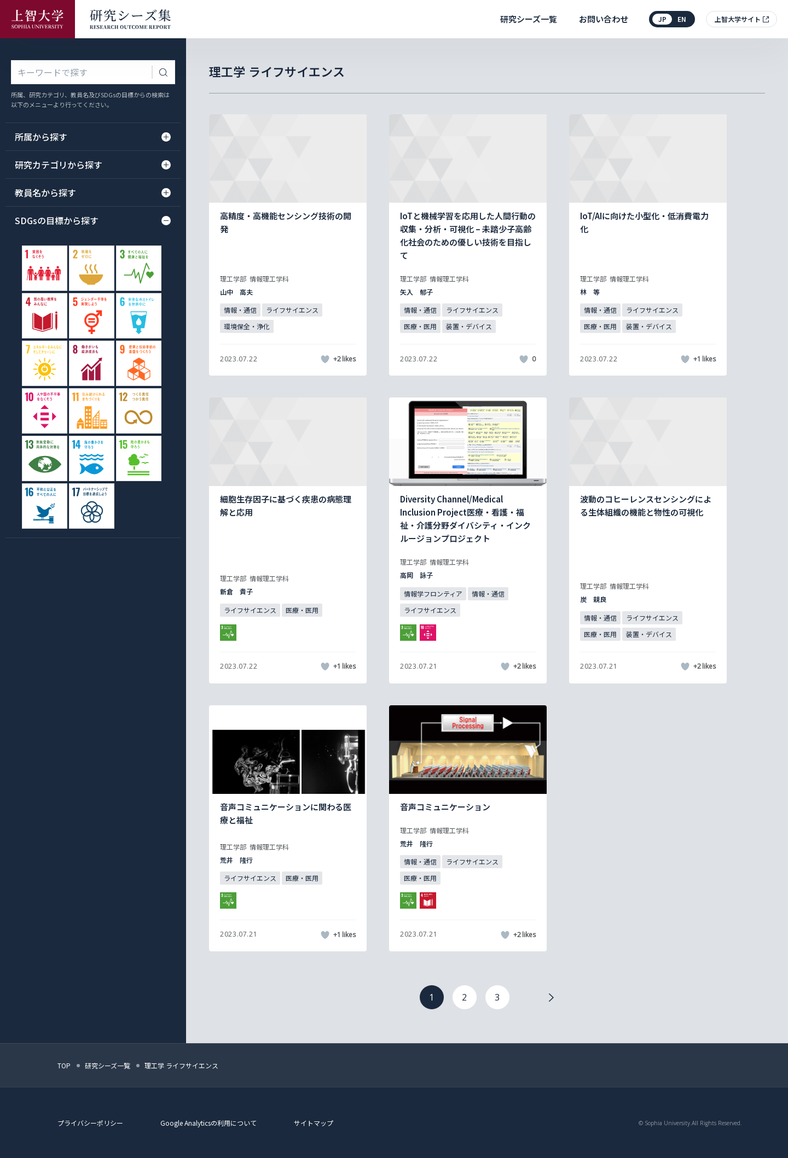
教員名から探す (93, 192)
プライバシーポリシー (90, 1122)
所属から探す (93, 136)
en (681, 19)
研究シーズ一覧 (528, 19)
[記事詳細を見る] (288, 245)
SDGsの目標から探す (93, 220)
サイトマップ (313, 1122)
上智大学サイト (738, 19)
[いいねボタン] (325, 359)
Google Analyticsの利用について (208, 1122)
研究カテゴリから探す (93, 164)
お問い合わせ (603, 19)
